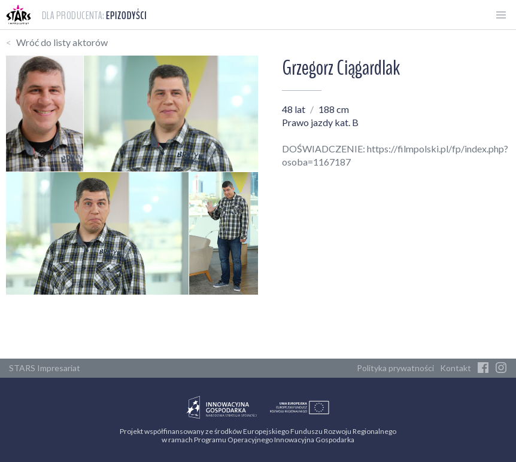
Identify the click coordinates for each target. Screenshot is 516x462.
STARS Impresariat (44, 368)
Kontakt (455, 368)
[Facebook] (483, 368)
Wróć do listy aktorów (62, 42)
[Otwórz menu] (501, 15)
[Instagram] (501, 368)
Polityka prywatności (395, 368)
